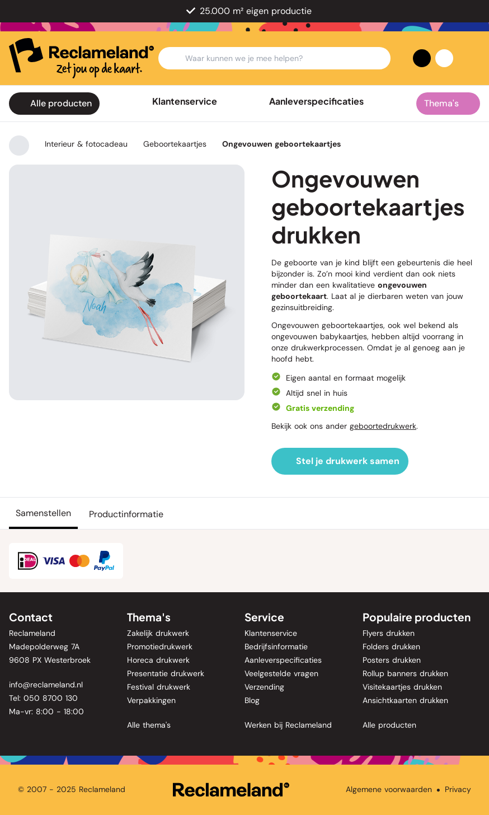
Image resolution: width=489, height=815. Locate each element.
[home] (81, 58)
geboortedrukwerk (383, 426)
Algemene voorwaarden (389, 789)
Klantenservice (184, 101)
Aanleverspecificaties (316, 101)
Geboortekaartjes (174, 144)
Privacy (458, 789)
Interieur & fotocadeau (86, 144)
